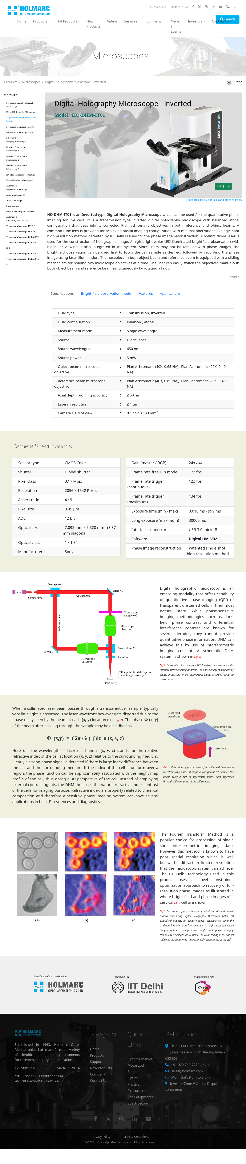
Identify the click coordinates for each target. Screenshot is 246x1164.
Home (22, 21)
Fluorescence (23, 140)
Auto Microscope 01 (15, 195)
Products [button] (40, 21)
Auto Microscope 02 (15, 200)
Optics (133, 1078)
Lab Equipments (140, 1097)
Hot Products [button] (66, 21)
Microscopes (31, 82)
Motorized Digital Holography (23, 105)
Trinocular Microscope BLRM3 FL (22, 253)
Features (145, 293)
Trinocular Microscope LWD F (20, 226)
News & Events (176, 26)
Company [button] (154, 21)
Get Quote (223, 186)
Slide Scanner (12, 206)
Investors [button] (195, 21)
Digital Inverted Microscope (19, 180)
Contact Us (98, 1080)
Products (10, 82)
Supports (97, 1061)
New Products (93, 24)
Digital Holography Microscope (21, 112)
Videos (112, 21)
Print (234, 82)
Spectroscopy (138, 1103)
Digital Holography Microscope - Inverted (75, 82)
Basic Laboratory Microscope (20, 211)
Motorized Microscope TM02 (20, 132)
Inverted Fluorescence (23, 149)
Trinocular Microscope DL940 (20, 231)
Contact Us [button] (220, 21)
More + (234, 277)
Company (97, 1074)
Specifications (62, 293)
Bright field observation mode (106, 293)
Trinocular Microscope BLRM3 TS (22, 237)
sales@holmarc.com (187, 1071)
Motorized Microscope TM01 (20, 127)
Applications (170, 293)
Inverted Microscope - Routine (20, 174)
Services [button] (130, 21)
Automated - (23, 188)
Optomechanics (140, 1059)
